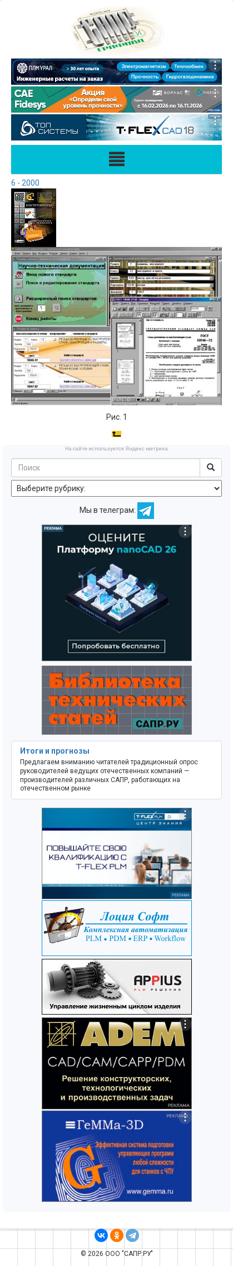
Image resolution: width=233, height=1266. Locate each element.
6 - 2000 (25, 182)
